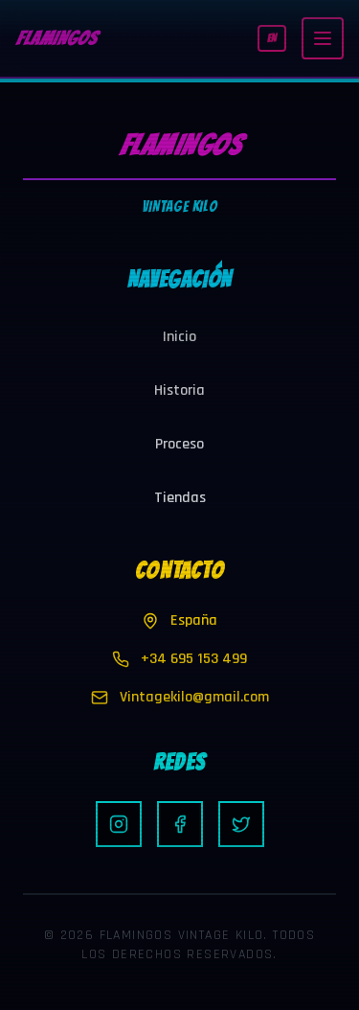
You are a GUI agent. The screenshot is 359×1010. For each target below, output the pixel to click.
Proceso (179, 444)
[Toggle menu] (323, 38)
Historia (179, 390)
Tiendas (180, 498)
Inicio (179, 337)
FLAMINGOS (56, 38)
